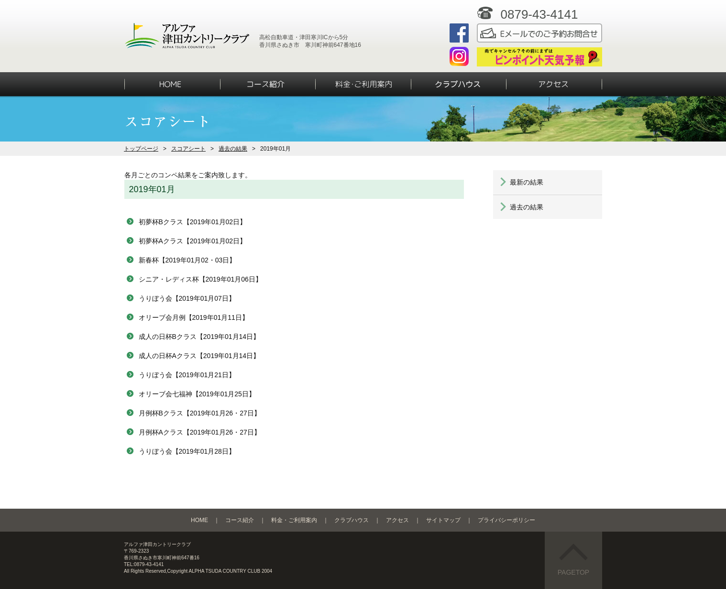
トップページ (141, 148)
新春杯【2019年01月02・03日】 (187, 260)
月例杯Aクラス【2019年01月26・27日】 (200, 432)
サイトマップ (443, 520)
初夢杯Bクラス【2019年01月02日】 (193, 222)
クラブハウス (351, 520)
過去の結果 (233, 148)
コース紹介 (239, 520)
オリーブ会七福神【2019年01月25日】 (197, 394)
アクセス (397, 520)
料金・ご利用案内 (294, 520)
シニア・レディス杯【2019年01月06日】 (200, 279)
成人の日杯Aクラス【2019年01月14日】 (199, 356)
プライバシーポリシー (506, 520)
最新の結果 (526, 182)
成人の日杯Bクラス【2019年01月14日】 (199, 336)
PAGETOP (573, 560)
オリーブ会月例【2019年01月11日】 (194, 317)
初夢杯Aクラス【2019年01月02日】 (193, 241)
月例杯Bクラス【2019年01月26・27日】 (200, 413)
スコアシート (188, 148)
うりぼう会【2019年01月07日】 (187, 298)
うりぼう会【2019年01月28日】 (187, 451)
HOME (199, 520)
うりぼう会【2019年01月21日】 (187, 375)
